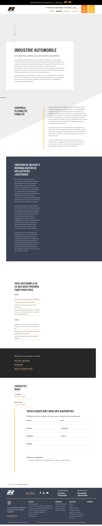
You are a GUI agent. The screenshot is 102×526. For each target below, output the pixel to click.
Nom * (62, 420)
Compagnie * (64, 428)
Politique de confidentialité (35, 459)
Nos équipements (33, 517)
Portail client (50, 9)
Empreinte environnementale (76, 517)
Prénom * (29, 420)
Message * (30, 444)
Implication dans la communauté (77, 515)
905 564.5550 (81, 494)
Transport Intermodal (33, 515)
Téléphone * (30, 436)
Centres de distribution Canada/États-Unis (38, 511)
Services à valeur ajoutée (23, 368)
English (74, 9)
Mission (71, 505)
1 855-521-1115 (20, 405)
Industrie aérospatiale (60, 507)
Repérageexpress (84, 9)
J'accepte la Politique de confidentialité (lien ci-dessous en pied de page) (49, 461)
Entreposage (18, 364)
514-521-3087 (20, 397)
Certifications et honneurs (75, 513)
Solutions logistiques (22, 360)
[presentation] (38, 468)
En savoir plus (12, 517)
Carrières (76, 13)
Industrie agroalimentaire (61, 505)
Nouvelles (72, 519)
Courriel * (63, 436)
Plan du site (72, 523)
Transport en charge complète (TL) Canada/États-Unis (40, 507)
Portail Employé (58, 9)
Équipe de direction (74, 509)
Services (49, 13)
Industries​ (58, 13)
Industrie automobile (60, 509)
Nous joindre (68, 9)
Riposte (84, 523)
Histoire (71, 507)
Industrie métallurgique (60, 511)
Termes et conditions (51, 523)
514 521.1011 (61, 494)
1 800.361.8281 (62, 496)
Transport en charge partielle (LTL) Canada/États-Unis (40, 509)
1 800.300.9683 (81, 496)
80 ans (54, 2)
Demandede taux (91, 9)
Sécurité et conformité (75, 511)
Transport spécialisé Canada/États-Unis (37, 513)
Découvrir (67, 13)
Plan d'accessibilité (42, 523)
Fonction (29, 428)
